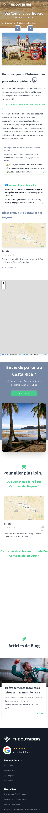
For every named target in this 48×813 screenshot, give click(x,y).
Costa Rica (11, 23)
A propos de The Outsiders (15, 794)
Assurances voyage (12, 804)
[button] (24, 48)
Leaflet (5, 355)
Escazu (5, 250)
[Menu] (43, 4)
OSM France (43, 355)
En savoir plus (9, 267)
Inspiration (9, 765)
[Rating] (26, 750)
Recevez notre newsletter (15, 799)
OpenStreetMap (23, 355)
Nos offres (8, 780)
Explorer (24, 393)
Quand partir (9, 775)
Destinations (9, 770)
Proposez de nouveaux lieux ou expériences (22, 809)
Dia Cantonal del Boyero (28, 23)
